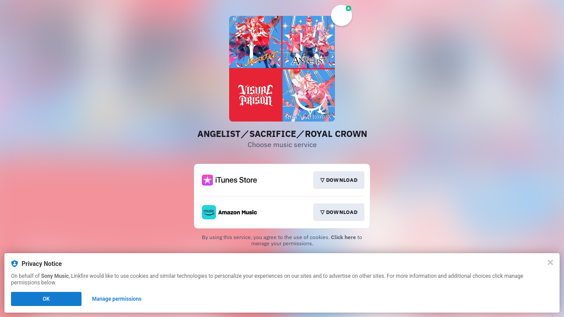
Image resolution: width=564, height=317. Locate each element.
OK (46, 299)
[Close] (550, 262)
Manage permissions (117, 299)
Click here (343, 237)
